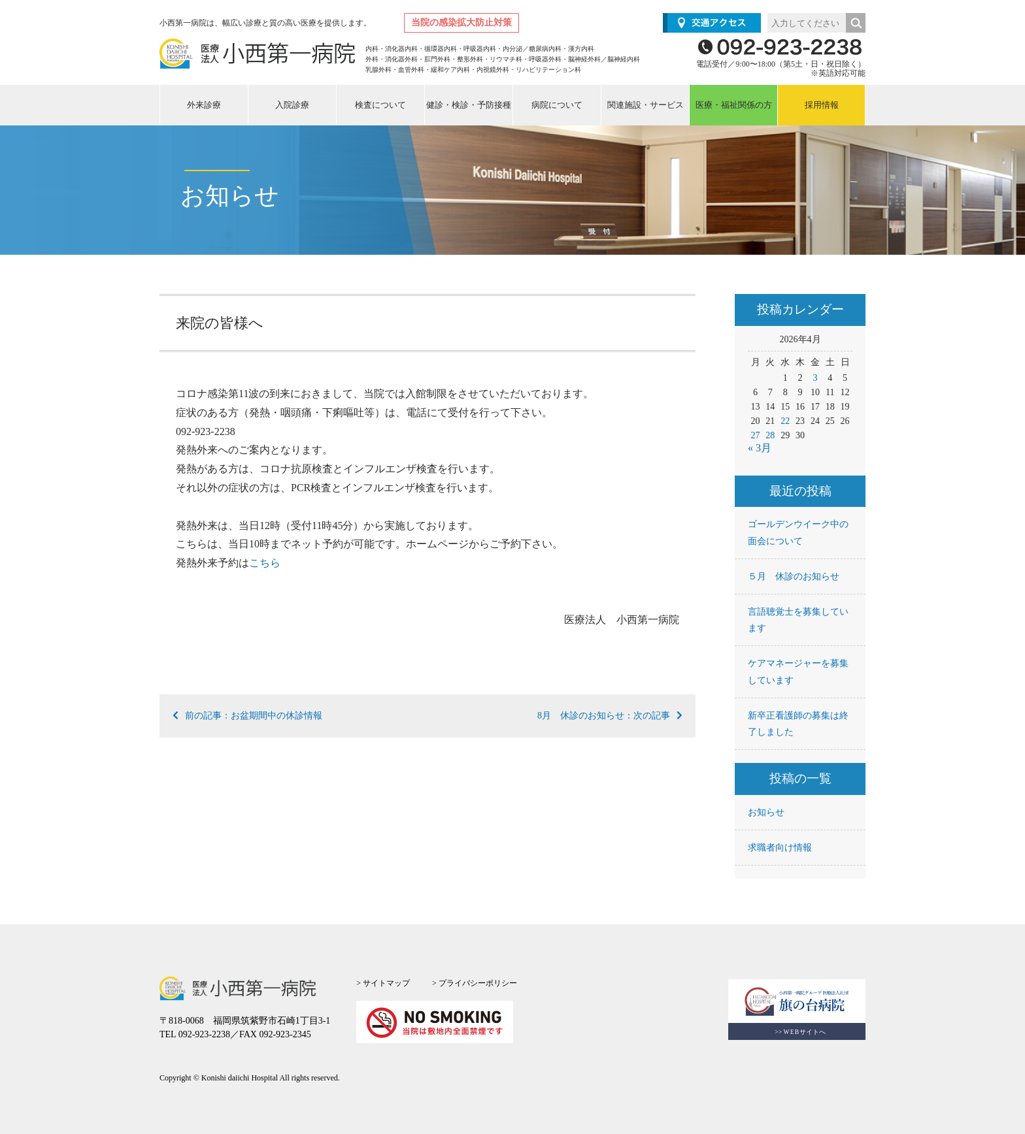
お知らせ (766, 812)
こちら (264, 562)
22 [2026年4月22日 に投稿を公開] (785, 421)
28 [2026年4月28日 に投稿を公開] (770, 435)
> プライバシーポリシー (474, 983)
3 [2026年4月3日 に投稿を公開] (815, 378)
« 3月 (759, 447)
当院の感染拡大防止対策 (461, 22)
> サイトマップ (383, 983)
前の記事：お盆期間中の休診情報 (247, 716)
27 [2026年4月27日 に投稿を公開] (755, 435)
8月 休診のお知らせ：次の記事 (609, 716)
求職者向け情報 (780, 847)
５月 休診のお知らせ (793, 576)
